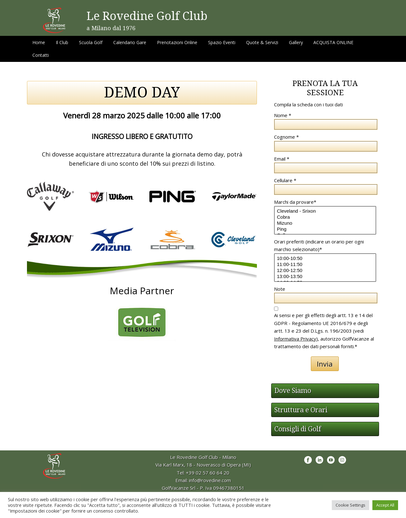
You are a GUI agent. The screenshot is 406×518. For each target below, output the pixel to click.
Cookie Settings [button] (350, 505)
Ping (325, 229)
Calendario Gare (129, 42)
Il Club (62, 42)
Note (279, 289)
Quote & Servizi (262, 42)
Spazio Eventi (221, 42)
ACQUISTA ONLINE (333, 42)
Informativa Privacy (295, 338)
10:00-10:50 (325, 259)
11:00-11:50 (325, 265)
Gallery (296, 42)
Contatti (40, 55)
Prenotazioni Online (177, 42)
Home (38, 42)
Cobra (325, 217)
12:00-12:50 (325, 271)
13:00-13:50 (325, 277)
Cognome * (286, 137)
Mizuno (325, 223)
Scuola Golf (90, 42)
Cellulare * (285, 180)
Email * (281, 159)
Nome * (282, 115)
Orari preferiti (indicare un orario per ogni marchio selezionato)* (319, 245)
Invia (325, 364)
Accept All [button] (385, 505)
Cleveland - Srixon (325, 211)
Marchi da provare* (295, 202)
